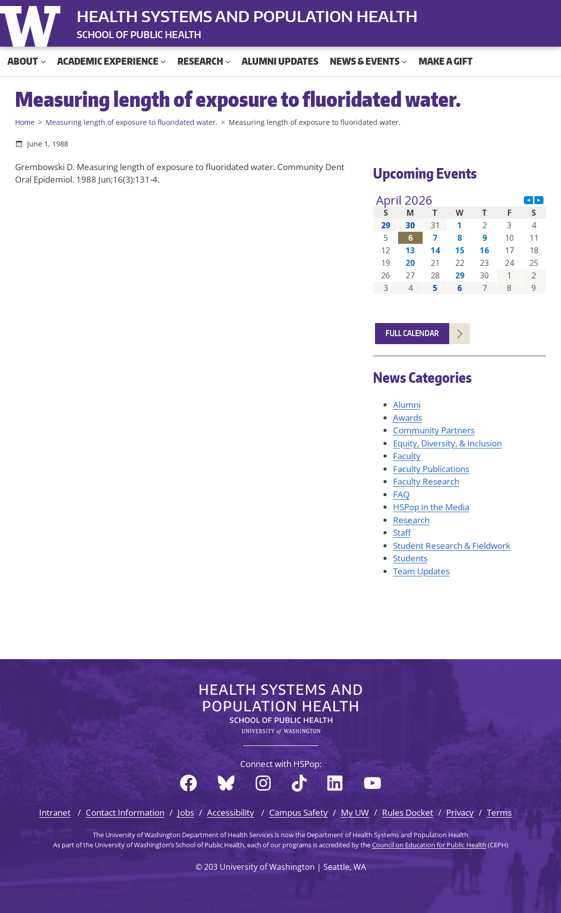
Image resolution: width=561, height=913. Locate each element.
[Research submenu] (228, 61)
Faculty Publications (431, 469)
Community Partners (434, 430)
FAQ (401, 494)
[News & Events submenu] (404, 61)
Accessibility (230, 812)
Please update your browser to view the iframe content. (459, 244)
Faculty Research (426, 481)
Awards (407, 417)
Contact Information (125, 812)
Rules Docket (407, 812)
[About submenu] (43, 61)
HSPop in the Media (431, 507)
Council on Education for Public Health (429, 844)
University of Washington (32, 24)
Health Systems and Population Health (247, 16)
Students (410, 558)
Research (411, 520)
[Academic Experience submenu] (163, 61)
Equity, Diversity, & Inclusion (447, 443)
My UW (355, 812)
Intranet (55, 812)
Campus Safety (298, 812)
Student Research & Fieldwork (451, 545)
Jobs (185, 812)
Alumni (407, 404)
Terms (499, 812)
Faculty (407, 456)
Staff (402, 532)
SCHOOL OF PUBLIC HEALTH (139, 34)
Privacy (460, 812)
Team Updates (421, 571)
